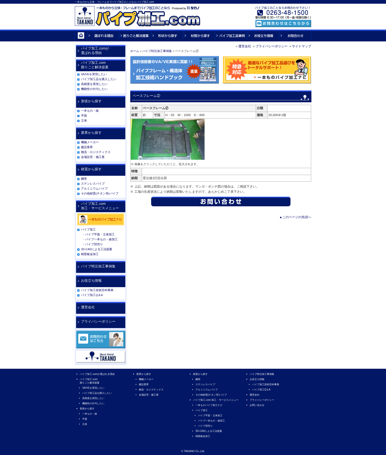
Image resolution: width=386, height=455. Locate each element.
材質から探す (91, 169)
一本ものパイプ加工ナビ (209, 405)
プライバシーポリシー (272, 46)
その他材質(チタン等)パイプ (99, 193)
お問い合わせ (257, 405)
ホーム (134, 51)
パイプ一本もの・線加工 (211, 420)
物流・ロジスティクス (96, 152)
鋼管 (84, 178)
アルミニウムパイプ (94, 188)
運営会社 (244, 46)
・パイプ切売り (92, 244)
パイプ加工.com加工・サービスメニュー (100, 206)
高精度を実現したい (94, 84)
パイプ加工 (88, 229)
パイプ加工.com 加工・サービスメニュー (216, 400)
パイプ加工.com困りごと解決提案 (95, 65)
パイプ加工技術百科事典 (97, 290)
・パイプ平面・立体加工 (98, 234)
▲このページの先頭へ (295, 217)
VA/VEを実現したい (94, 74)
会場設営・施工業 (93, 157)
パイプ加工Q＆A (92, 295)
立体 (84, 120)
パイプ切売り (205, 425)
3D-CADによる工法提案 (96, 249)
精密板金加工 (90, 254)
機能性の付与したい (94, 89)
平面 (84, 115)
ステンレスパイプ (93, 183)
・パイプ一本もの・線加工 (100, 239)
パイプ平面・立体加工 (210, 415)
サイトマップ (301, 46)
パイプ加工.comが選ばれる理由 (95, 50)
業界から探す (91, 133)
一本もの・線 (90, 110)
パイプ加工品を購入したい (98, 79)
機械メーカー (90, 142)
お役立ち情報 (91, 280)
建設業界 (87, 147)
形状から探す (91, 101)
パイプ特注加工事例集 (157, 51)
